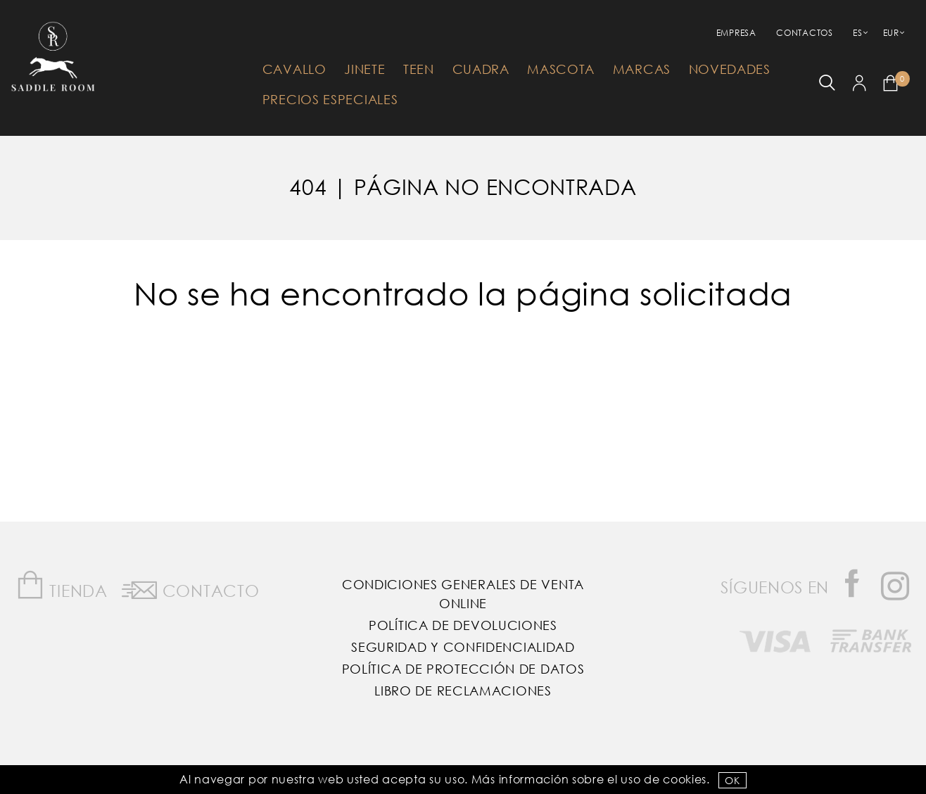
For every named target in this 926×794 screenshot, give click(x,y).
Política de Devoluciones (463, 625)
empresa (736, 33)
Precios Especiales (330, 99)
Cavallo (294, 69)
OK (732, 780)
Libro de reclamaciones (462, 690)
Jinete (364, 69)
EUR (891, 33)
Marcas (642, 69)
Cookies (684, 778)
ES (857, 33)
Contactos (804, 33)
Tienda (62, 585)
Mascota (561, 69)
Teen (418, 69)
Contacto (190, 587)
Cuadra (480, 69)
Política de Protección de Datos (463, 668)
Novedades (729, 69)
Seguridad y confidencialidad (463, 647)
